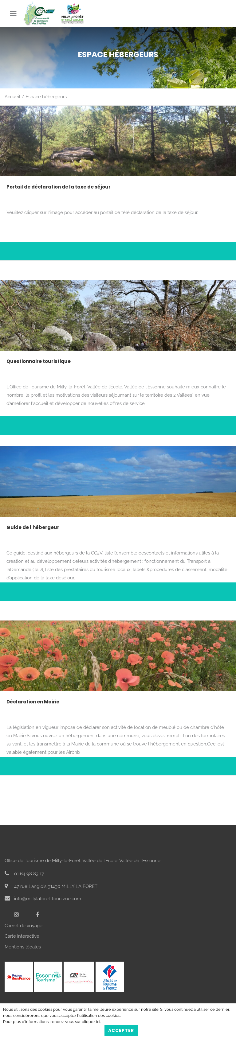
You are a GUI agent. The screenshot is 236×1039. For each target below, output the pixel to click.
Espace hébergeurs (46, 96)
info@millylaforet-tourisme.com (43, 898)
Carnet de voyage (23, 925)
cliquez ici (91, 1021)
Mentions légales (23, 947)
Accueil (12, 96)
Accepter (121, 1030)
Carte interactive (22, 936)
